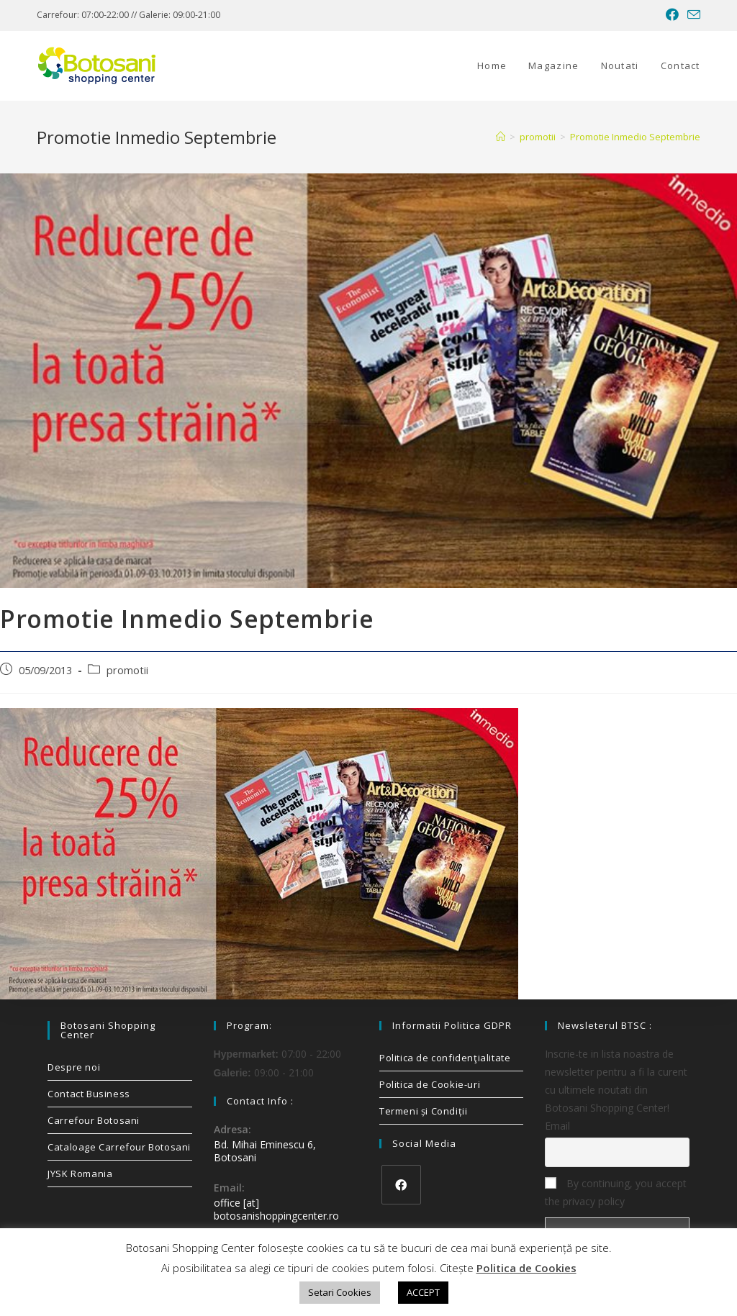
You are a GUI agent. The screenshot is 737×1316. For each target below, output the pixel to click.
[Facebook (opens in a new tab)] (672, 15)
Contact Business (89, 1093)
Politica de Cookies (526, 1268)
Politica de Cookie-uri (429, 1084)
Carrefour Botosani (94, 1120)
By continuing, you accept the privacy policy (616, 1192)
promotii (127, 670)
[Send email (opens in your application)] (691, 15)
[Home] (500, 136)
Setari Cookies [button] (339, 1292)
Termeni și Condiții (423, 1110)
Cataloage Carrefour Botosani (119, 1146)
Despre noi (74, 1067)
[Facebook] (401, 1184)
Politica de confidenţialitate (444, 1057)
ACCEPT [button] (423, 1292)
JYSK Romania (80, 1173)
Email (557, 1126)
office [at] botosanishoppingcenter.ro (276, 1209)
